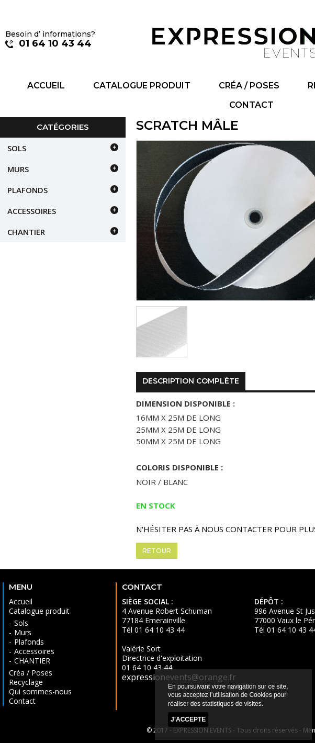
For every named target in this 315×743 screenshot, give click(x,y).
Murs (18, 169)
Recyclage (26, 682)
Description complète (190, 381)
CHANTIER (26, 232)
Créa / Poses (249, 86)
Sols (16, 148)
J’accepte (188, 719)
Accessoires (31, 211)
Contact (251, 105)
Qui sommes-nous (40, 691)
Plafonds (27, 190)
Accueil (46, 86)
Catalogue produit (141, 86)
